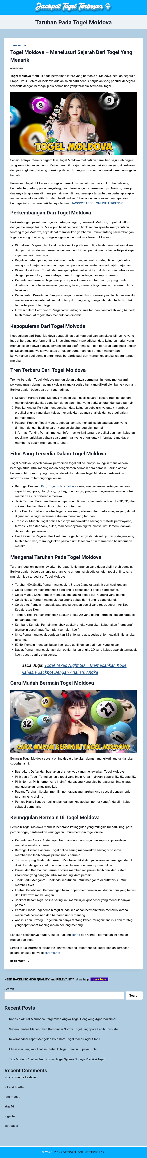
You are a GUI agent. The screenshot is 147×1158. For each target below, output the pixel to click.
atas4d (9, 1106)
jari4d (76, 935)
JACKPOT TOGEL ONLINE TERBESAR (97, 203)
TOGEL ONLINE (18, 45)
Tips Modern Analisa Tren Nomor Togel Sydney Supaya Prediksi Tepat (57, 1059)
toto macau (12, 1097)
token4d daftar (14, 1087)
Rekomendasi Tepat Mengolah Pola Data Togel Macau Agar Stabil (54, 1039)
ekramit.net (52, 953)
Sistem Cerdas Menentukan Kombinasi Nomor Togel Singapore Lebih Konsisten (64, 1029)
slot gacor (11, 1126)
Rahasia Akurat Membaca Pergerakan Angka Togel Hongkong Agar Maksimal (62, 1019)
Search (9, 989)
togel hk (9, 1116)
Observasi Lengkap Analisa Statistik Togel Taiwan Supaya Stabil (53, 1049)
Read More (19, 961)
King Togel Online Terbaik (58, 486)
